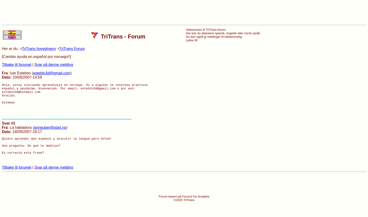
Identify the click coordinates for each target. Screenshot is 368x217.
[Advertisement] (184, 12)
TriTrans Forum (72, 49)
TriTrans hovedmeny (39, 49)
